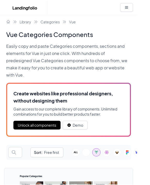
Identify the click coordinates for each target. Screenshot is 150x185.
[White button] (126, 7)
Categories (50, 22)
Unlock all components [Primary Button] (37, 125)
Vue (72, 22)
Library (25, 22)
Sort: (38, 152)
